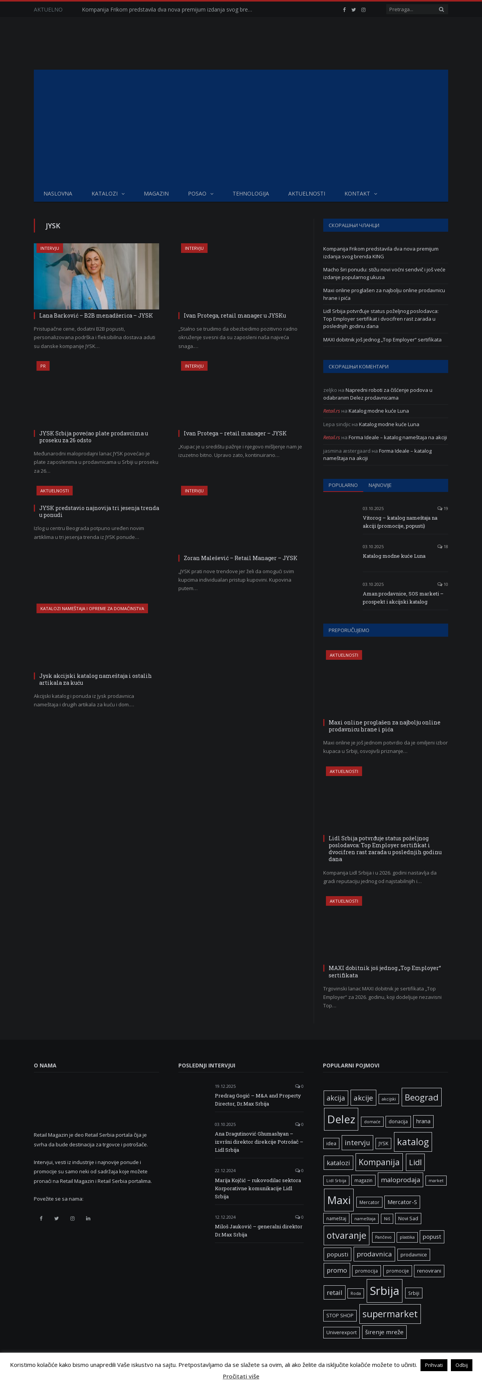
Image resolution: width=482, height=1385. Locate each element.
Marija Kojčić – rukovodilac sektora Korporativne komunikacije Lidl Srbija (258, 1188)
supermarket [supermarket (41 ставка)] (390, 1314)
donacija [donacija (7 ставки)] (398, 1121)
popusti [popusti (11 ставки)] (337, 1254)
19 (442, 508)
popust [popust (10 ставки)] (432, 1236)
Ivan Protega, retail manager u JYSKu (235, 315)
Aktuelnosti (306, 193)
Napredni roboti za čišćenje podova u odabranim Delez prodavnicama (377, 393)
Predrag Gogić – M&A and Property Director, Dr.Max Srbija (258, 1099)
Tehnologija (251, 193)
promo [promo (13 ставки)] (337, 1270)
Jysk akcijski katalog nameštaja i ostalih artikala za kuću (95, 679)
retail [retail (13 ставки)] (334, 1292)
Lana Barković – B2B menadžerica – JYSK (96, 315)
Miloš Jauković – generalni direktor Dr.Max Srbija (258, 1230)
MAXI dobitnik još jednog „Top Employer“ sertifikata (382, 339)
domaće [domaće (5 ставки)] (372, 1121)
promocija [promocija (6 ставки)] (366, 1271)
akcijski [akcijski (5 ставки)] (389, 1099)
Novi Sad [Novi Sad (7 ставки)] (408, 1218)
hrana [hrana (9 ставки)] (423, 1121)
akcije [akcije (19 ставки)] (363, 1097)
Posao (197, 193)
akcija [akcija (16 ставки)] (336, 1097)
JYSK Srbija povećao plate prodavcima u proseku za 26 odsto (93, 437)
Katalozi (104, 193)
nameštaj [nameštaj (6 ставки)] (336, 1218)
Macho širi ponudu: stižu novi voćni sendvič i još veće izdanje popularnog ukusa (384, 273)
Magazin (156, 193)
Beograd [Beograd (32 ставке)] (422, 1097)
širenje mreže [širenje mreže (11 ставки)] (384, 1332)
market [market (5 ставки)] (436, 1180)
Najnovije (380, 485)
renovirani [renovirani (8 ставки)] (429, 1270)
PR (43, 366)
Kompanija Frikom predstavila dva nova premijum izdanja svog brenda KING (170, 9)
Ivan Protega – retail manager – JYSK (235, 433)
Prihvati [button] (434, 1365)
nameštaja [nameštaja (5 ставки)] (365, 1218)
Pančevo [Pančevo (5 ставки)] (383, 1237)
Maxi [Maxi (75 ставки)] (339, 1200)
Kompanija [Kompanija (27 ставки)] (379, 1162)
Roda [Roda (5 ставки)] (356, 1293)
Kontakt (357, 193)
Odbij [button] (461, 1365)
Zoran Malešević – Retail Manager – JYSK (241, 558)
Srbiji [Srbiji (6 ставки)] (413, 1293)
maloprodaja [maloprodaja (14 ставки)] (400, 1179)
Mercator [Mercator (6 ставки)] (369, 1202)
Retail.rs (331, 410)
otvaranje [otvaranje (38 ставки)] (346, 1235)
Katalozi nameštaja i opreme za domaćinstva (92, 608)
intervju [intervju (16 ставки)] (357, 1142)
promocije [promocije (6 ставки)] (397, 1271)
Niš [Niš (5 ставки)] (387, 1218)
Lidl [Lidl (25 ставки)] (415, 1162)
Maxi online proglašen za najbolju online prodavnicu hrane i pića (384, 726)
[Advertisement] (241, 127)
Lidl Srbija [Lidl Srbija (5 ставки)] (336, 1180)
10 (442, 584)
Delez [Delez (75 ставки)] (341, 1119)
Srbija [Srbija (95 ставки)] (384, 1290)
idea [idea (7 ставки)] (331, 1143)
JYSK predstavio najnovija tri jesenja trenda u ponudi (99, 511)
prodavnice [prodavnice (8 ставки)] (414, 1254)
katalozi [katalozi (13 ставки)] (338, 1162)
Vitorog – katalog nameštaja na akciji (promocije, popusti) (400, 521)
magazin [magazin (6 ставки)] (363, 1180)
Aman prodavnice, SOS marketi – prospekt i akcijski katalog (403, 597)
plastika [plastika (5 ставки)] (407, 1237)
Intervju (49, 248)
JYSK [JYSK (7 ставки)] (383, 1143)
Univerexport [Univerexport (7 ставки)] (341, 1332)
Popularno (343, 485)
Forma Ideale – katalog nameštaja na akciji (398, 437)
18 (442, 546)
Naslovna (57, 193)
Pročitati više (241, 1376)
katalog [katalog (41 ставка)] (413, 1142)
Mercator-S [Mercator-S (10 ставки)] (402, 1202)
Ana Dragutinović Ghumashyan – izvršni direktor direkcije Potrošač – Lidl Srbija (259, 1141)
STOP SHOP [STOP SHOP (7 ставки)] (340, 1315)
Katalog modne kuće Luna (379, 410)
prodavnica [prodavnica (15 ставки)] (374, 1254)
